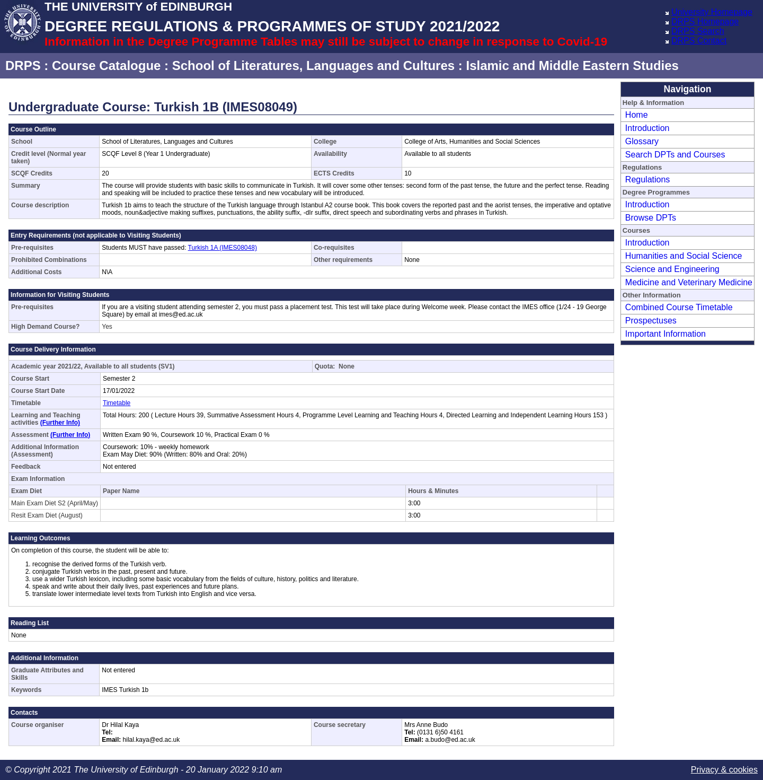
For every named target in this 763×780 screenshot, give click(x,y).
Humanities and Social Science (683, 255)
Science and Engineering (672, 269)
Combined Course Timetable (679, 307)
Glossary (642, 141)
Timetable (116, 403)
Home (636, 114)
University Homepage (711, 11)
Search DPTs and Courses (675, 154)
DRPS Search (697, 31)
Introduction (647, 128)
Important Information (665, 333)
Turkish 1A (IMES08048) (222, 247)
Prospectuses (651, 320)
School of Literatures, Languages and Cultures (313, 65)
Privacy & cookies (724, 769)
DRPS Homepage (705, 21)
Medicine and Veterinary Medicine (688, 282)
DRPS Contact (698, 40)
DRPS (23, 65)
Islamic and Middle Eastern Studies (572, 65)
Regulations (647, 179)
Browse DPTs (650, 217)
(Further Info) (60, 422)
